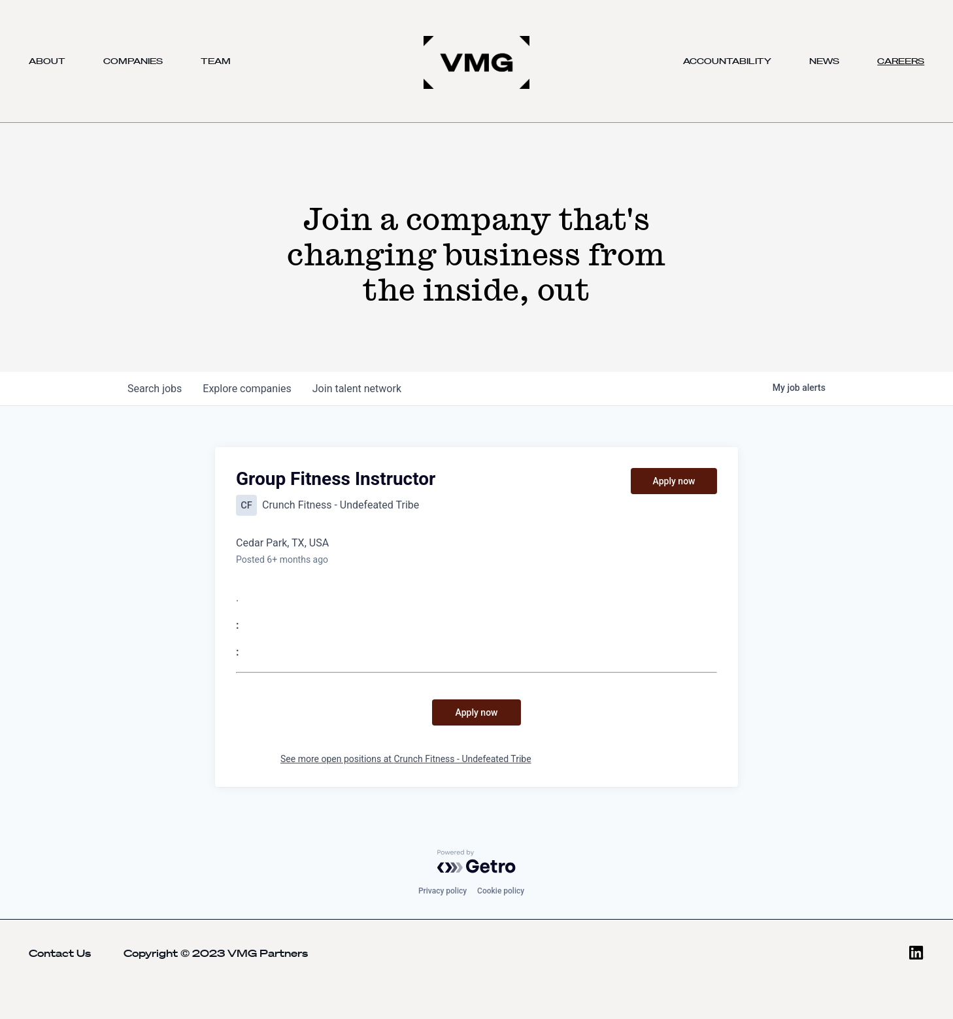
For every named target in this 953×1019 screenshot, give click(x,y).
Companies (133, 61)
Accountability (727, 61)
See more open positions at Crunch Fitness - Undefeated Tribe (405, 759)
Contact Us (60, 953)
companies (247, 388)
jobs (154, 388)
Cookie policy (500, 890)
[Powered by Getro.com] (476, 861)
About (47, 61)
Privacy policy (442, 890)
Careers (900, 61)
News (824, 61)
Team (216, 61)
